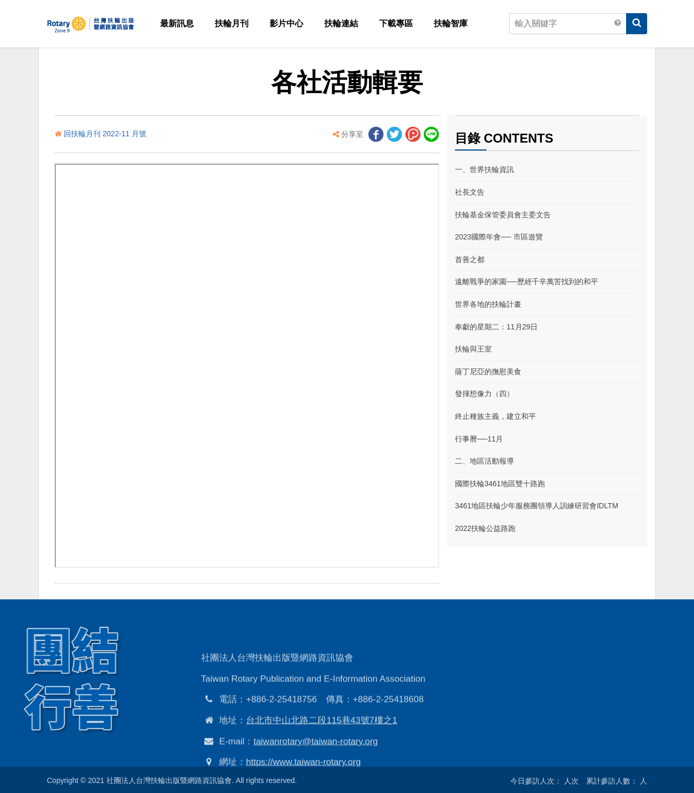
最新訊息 (177, 23)
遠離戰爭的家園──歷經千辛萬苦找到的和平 (526, 281)
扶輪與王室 (473, 349)
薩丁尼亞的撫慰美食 (488, 371)
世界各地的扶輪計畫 (488, 304)
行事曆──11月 (479, 439)
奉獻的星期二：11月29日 (496, 327)
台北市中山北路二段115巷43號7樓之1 (321, 759)
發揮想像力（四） (484, 393)
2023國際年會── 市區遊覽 (499, 237)
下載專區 (396, 23)
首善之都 (469, 259)
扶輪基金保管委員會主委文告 (503, 214)
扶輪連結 (341, 23)
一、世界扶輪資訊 (484, 169)
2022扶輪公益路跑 (485, 528)
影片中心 (286, 23)
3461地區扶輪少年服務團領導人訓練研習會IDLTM (536, 505)
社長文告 (469, 192)
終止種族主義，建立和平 (495, 416)
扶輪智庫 (451, 23)
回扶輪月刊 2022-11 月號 (105, 133)
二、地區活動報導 (484, 461)
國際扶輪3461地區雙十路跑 (500, 483)
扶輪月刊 (232, 23)
